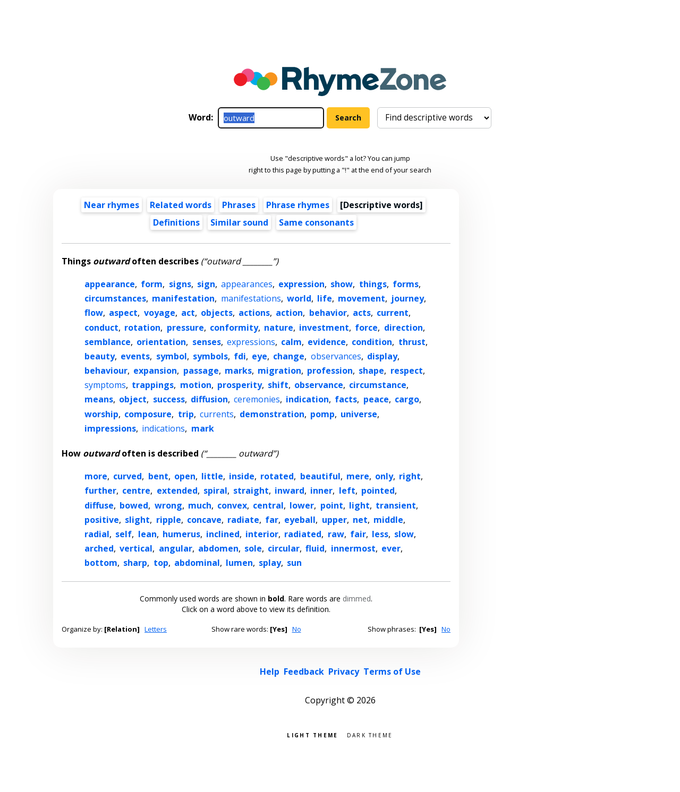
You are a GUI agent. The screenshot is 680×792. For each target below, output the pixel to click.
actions (254, 312)
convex (232, 505)
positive (101, 520)
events (135, 356)
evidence (327, 342)
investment (324, 327)
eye (259, 356)
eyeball (300, 520)
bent (158, 476)
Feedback (304, 671)
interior (261, 534)
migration (279, 370)
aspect (123, 312)
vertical (136, 548)
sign (206, 284)
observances (336, 356)
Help (269, 671)
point (331, 505)
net (360, 520)
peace (376, 399)
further (100, 490)
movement (361, 298)
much (199, 505)
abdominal (197, 563)
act (188, 312)
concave (204, 520)
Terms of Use (392, 671)
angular (175, 548)
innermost (353, 548)
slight (137, 520)
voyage (159, 312)
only (384, 476)
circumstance (377, 385)
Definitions (176, 222)
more (95, 476)
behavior (328, 312)
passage (201, 370)
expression (301, 284)
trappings (153, 385)
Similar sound (239, 222)
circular (284, 548)
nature (278, 327)
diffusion (209, 399)
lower (302, 505)
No (296, 629)
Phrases (239, 205)
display (382, 356)
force (366, 327)
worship (101, 414)
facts (346, 399)
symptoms (105, 385)
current (393, 312)
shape (371, 370)
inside (241, 476)
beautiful (320, 476)
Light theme (312, 734)
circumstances (115, 298)
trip (186, 414)
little (212, 476)
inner (321, 490)
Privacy (343, 671)
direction (403, 327)
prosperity (239, 385)
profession (330, 370)
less (380, 534)
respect (406, 370)
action (289, 312)
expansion (155, 370)
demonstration (272, 414)
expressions (251, 342)
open (185, 476)
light (359, 505)
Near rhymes (111, 205)
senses (206, 342)
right (410, 476)
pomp (322, 414)
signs (180, 284)
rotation (142, 327)
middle (388, 520)
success (169, 399)
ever (391, 548)
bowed (134, 505)
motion (195, 385)
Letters (155, 629)
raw (336, 534)
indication (307, 399)
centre (136, 490)
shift (278, 385)
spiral (215, 490)
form (152, 284)
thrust (412, 342)
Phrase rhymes (297, 205)
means (98, 399)
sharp (135, 563)
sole (253, 548)
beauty (99, 356)
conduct (101, 327)
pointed (378, 490)
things (373, 284)
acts (362, 312)
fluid (315, 548)
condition (372, 342)
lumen (239, 563)
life (324, 298)
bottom (100, 563)
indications (163, 428)
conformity (234, 327)
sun (294, 563)
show (341, 284)
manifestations (251, 298)
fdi (240, 356)
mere (357, 476)
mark (202, 428)
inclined (223, 534)
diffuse (99, 505)
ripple (168, 520)
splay (270, 563)
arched (99, 548)
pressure (185, 327)
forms (406, 284)
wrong (168, 505)
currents (217, 414)
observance (318, 385)
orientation (161, 342)
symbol (171, 356)
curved (127, 476)
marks (238, 370)
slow (404, 534)
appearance (109, 284)
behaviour (106, 370)
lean (147, 534)
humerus (181, 534)
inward (289, 490)
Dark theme (370, 734)
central (268, 505)
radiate (243, 520)
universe (359, 414)
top (161, 563)
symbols (210, 356)
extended (177, 490)
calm (291, 342)
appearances (247, 284)
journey (407, 298)
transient (396, 505)
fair (358, 534)
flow (93, 312)
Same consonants (316, 222)
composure (148, 414)
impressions (110, 428)
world (299, 298)
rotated (277, 476)
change (288, 356)
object (133, 399)
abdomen (218, 548)
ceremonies (257, 399)
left (347, 490)
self (123, 534)
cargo (407, 399)
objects (217, 312)
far (271, 520)
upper (334, 520)
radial (96, 534)
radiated (302, 534)
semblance (107, 342)
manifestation (183, 298)
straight (251, 490)
